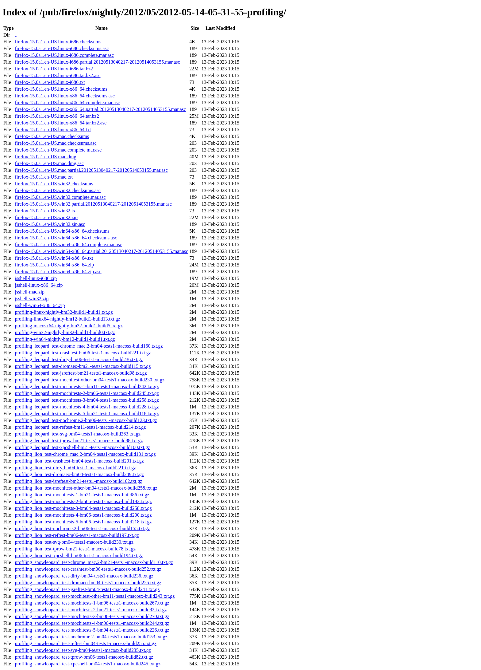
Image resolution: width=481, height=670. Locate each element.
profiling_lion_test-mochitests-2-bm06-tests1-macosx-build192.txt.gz (83, 501)
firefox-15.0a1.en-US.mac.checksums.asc (55, 143)
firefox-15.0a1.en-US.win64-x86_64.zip (54, 264)
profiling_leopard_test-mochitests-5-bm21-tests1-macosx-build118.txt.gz (87, 413)
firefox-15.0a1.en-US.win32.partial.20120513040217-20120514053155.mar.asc (93, 204)
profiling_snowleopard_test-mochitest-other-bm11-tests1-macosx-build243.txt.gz (95, 596)
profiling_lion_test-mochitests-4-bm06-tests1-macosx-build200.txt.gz (83, 515)
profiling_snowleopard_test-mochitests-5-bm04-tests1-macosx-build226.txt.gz (92, 630)
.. (16, 34)
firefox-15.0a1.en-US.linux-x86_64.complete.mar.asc (67, 102)
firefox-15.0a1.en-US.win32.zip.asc (50, 224)
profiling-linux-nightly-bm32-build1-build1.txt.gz (64, 312)
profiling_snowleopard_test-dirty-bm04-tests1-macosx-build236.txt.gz (84, 575)
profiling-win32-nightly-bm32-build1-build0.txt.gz (65, 332)
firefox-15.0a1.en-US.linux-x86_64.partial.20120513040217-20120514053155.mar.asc (100, 109)
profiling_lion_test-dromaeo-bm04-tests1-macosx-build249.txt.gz (79, 474)
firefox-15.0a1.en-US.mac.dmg (45, 156)
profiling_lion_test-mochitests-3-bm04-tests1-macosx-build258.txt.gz (83, 508)
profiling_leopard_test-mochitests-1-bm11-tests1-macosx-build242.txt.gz (87, 386)
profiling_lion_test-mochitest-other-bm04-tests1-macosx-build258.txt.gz (86, 488)
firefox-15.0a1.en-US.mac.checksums (52, 136)
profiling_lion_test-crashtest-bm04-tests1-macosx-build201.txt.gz (79, 460)
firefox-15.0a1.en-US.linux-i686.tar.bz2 (54, 68)
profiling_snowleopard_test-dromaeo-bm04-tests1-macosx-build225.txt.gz (88, 582)
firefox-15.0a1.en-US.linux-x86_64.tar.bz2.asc (60, 122)
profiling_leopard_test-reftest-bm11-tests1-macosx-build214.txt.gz (80, 427)
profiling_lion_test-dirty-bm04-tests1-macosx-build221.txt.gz (75, 467)
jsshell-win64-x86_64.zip (40, 305)
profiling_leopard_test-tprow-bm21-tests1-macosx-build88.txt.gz (79, 440)
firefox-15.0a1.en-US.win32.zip (46, 217)
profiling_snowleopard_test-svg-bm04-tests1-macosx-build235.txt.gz (83, 650)
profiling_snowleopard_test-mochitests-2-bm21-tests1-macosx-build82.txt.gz (91, 609)
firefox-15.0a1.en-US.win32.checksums (54, 183)
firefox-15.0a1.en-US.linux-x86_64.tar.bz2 (57, 116)
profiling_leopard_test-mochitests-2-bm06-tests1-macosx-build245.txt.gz (87, 393)
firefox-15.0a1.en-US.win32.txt (46, 210)
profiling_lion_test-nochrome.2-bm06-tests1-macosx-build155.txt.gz (82, 528)
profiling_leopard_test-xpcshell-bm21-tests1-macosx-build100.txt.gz (82, 447)
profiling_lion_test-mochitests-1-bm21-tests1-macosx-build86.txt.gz (82, 494)
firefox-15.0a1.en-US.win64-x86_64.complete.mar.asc (68, 244)
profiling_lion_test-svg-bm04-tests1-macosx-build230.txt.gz (74, 542)
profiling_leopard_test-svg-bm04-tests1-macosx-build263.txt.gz (77, 433)
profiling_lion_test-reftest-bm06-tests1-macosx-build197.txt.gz (77, 535)
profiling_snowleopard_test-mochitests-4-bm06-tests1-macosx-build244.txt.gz (92, 623)
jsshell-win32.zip (31, 298)
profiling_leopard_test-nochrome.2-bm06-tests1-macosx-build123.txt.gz (86, 420)
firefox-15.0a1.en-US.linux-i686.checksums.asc (62, 48)
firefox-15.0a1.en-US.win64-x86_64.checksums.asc (66, 237)
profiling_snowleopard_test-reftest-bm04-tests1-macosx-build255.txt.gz (85, 643)
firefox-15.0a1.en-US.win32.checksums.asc (57, 190)
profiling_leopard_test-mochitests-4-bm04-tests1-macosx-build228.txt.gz (87, 406)
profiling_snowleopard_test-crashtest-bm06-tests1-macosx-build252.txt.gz (88, 569)
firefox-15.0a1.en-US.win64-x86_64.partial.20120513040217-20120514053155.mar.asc (101, 251)
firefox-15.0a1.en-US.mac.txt (43, 176)
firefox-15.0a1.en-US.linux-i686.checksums (58, 41)
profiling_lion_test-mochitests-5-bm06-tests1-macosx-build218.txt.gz (83, 521)
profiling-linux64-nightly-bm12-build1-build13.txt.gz (67, 318)
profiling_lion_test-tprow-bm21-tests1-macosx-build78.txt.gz (75, 548)
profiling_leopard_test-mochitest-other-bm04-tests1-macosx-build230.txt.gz (89, 379)
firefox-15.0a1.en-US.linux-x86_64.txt (53, 129)
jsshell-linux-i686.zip (35, 278)
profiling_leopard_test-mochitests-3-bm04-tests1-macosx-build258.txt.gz (87, 400)
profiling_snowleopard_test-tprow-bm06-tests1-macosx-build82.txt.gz (84, 657)
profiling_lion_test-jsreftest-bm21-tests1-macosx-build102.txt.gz (78, 481)
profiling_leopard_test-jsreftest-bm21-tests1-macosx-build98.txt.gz (81, 373)
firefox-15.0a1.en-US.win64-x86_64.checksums (62, 231)
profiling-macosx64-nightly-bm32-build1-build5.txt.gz (68, 325)
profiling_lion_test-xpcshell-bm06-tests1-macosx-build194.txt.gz (79, 555)
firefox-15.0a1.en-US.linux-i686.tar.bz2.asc (57, 75)
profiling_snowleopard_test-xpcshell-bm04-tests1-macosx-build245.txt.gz (87, 663)
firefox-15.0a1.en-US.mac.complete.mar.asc (58, 149)
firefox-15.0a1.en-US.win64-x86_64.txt (54, 258)
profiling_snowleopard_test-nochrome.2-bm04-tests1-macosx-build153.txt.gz (91, 636)
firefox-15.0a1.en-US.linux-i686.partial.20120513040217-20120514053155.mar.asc (97, 62)
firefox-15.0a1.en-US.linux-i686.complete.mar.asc (64, 55)
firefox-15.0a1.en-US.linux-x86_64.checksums (61, 89)
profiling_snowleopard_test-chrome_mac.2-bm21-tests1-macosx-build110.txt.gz (94, 562)
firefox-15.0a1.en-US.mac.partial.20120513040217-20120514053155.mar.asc (91, 170)
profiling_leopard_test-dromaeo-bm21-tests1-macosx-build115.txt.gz (83, 366)
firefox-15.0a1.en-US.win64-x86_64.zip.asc (58, 271)
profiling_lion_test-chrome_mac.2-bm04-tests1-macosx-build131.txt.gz (85, 454)
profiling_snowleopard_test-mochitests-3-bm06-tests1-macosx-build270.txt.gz (92, 616)
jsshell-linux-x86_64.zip (39, 285)
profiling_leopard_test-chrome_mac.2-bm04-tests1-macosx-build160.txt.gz (89, 346)
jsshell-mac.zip (29, 291)
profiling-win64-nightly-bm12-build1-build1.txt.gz (65, 339)
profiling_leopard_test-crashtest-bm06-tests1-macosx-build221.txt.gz (83, 352)
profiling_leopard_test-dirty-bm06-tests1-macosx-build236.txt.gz (79, 359)
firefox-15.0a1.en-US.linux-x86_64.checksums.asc (65, 95)
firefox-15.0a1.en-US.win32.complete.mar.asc (60, 197)
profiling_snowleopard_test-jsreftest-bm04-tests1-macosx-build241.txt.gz (87, 589)
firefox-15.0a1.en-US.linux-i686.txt (50, 82)
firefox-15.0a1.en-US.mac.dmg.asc (49, 163)
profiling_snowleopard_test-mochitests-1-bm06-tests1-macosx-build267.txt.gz (92, 602)
